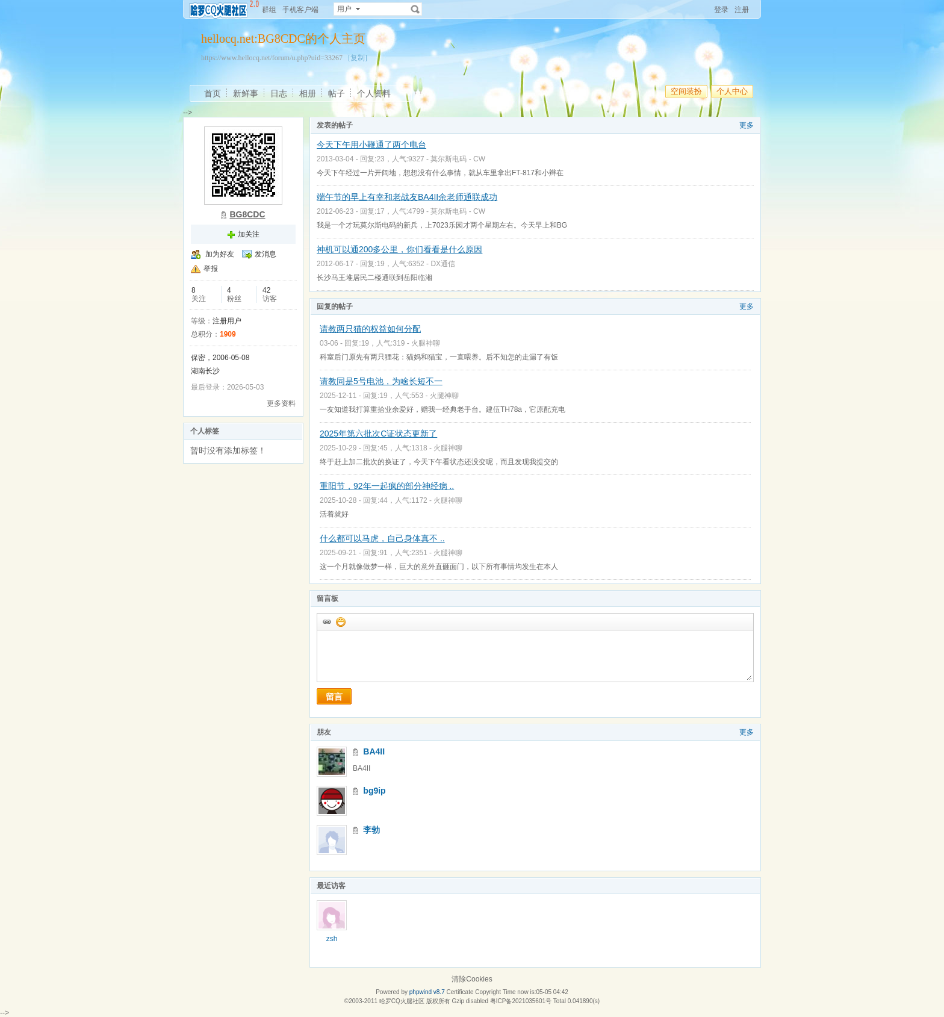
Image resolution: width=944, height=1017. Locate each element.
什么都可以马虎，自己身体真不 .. (382, 538)
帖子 (336, 93)
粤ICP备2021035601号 (520, 1001)
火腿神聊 (425, 343)
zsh (332, 939)
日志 (278, 93)
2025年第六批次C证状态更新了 (378, 433)
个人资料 (374, 93)
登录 (721, 9)
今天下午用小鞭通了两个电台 (371, 144)
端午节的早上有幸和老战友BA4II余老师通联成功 (407, 197)
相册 (307, 93)
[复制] (357, 58)
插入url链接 (326, 621)
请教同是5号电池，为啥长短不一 (381, 381)
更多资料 (281, 403)
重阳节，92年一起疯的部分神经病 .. (387, 486)
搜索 (415, 9)
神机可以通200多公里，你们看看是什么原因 (399, 249)
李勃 (371, 830)
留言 (334, 696)
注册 (741, 9)
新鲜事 (245, 93)
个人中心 (732, 91)
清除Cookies (472, 979)
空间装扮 (686, 91)
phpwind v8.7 (427, 992)
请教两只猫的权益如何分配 (370, 329)
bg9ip (374, 790)
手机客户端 (300, 9)
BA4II (374, 751)
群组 (269, 9)
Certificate (459, 992)
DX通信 (442, 264)
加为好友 (219, 254)
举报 (210, 268)
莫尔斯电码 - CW (457, 159)
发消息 (265, 254)
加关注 (248, 234)
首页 (212, 93)
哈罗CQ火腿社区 (401, 1001)
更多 (746, 125)
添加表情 (340, 621)
